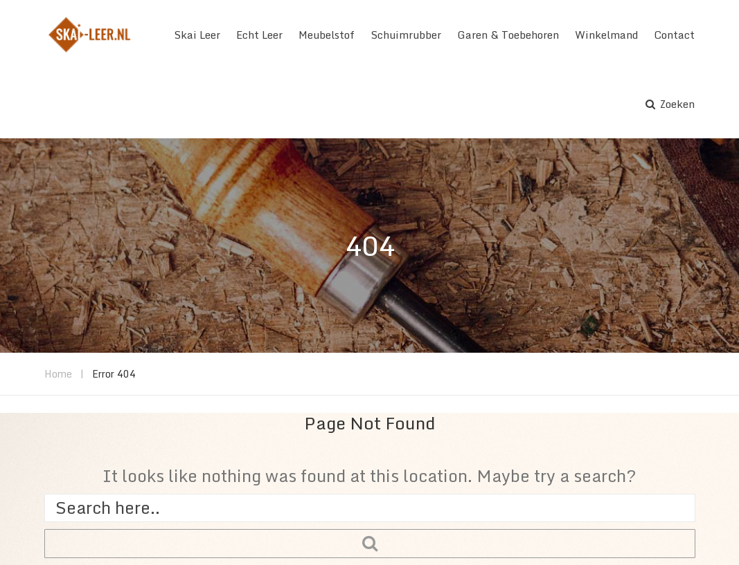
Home (58, 374)
